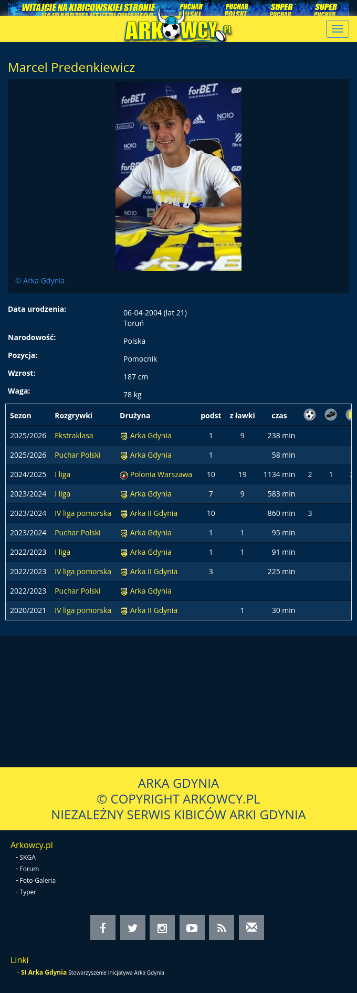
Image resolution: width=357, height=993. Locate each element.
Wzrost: (21, 373)
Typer (28, 892)
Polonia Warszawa (161, 474)
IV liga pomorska (83, 513)
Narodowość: (32, 337)
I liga (62, 474)
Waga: (19, 391)
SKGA (28, 857)
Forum (29, 868)
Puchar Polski (77, 455)
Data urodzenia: (37, 309)
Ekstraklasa (74, 435)
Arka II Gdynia (153, 513)
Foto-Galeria (38, 880)
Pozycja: (22, 355)
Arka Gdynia (151, 435)
